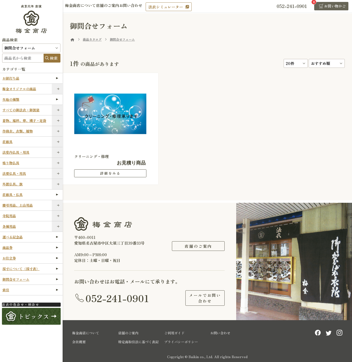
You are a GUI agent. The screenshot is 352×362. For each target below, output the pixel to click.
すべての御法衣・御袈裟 (20, 110)
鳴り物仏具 (10, 162)
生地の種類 (30, 99)
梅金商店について (82, 6)
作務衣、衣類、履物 (17, 131)
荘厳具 (7, 141)
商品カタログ (92, 39)
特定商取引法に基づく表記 (138, 340)
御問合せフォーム (30, 279)
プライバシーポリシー (181, 340)
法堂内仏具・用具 (15, 152)
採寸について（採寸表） (30, 268)
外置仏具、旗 (12, 184)
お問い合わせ (142, 6)
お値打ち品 (30, 78)
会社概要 (79, 340)
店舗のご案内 (114, 6)
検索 (54, 58)
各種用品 (9, 226)
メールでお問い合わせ (198, 297)
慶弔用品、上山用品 (17, 205)
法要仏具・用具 (14, 173)
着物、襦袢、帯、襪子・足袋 (24, 120)
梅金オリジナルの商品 (19, 88)
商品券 (30, 247)
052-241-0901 (117, 298)
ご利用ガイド (174, 332)
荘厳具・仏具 (30, 194)
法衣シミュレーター (180, 7)
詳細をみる (110, 173)
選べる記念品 (30, 237)
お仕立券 (30, 258)
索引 (30, 289)
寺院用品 (9, 215)
